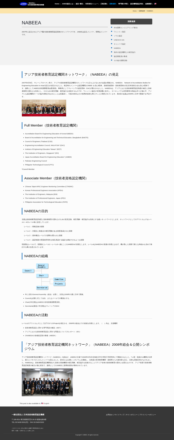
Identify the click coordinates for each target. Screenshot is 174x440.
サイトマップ (119, 415)
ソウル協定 (118, 36)
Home (135, 11)
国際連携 (142, 11)
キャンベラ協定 (120, 44)
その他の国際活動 (120, 60)
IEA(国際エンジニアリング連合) (126, 28)
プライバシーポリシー (147, 415)
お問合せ (109, 415)
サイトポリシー (132, 415)
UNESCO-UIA (119, 40)
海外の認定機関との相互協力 (124, 52)
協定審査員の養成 (120, 56)
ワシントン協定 (120, 32)
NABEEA (150, 11)
